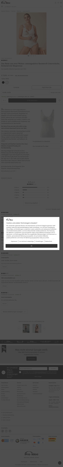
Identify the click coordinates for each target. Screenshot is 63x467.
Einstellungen (39, 241)
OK (31, 246)
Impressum (14, 241)
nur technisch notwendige (26, 241)
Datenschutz (48, 241)
